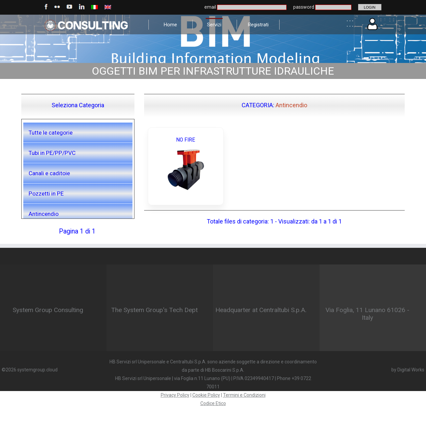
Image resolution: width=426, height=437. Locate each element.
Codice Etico (213, 403)
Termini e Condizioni (244, 395)
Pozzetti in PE (46, 193)
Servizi (214, 25)
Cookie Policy (206, 395)
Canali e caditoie (49, 173)
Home (170, 25)
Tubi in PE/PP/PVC (52, 153)
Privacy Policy (175, 395)
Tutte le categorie (51, 132)
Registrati (258, 25)
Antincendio (44, 214)
